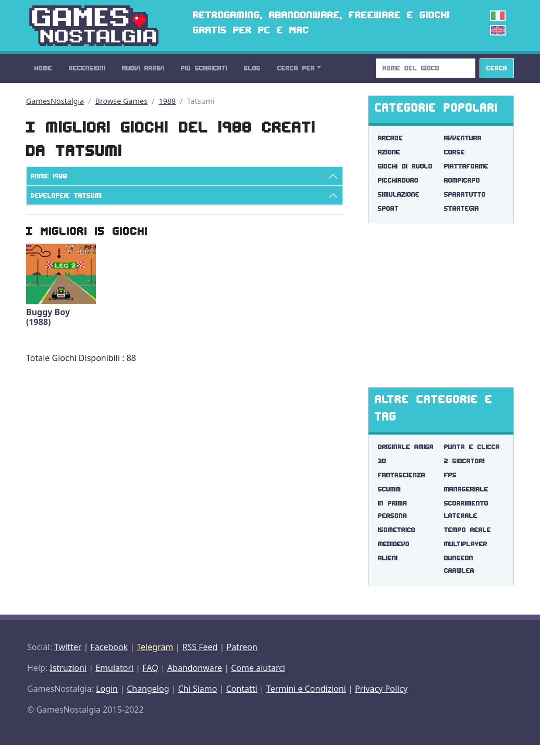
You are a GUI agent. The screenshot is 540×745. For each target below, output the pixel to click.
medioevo (394, 544)
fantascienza (401, 475)
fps (450, 475)
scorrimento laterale (466, 509)
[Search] (425, 68)
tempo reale (467, 530)
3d (382, 461)
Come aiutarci (258, 668)
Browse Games (121, 101)
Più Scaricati (204, 68)
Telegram (155, 647)
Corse (454, 152)
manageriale (466, 489)
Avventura (463, 138)
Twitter (67, 647)
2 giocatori (464, 461)
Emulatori (114, 668)
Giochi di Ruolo (405, 166)
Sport (388, 208)
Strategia (461, 208)
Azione (389, 152)
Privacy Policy (381, 688)
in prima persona (392, 509)
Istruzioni (68, 668)
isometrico (396, 530)
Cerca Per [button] (296, 68)
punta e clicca (472, 447)
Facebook (109, 647)
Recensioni (87, 68)
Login (107, 688)
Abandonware (194, 668)
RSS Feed (199, 647)
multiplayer (465, 544)
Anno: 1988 (49, 176)
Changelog (148, 688)
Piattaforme (466, 166)
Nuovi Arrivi (143, 68)
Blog (252, 68)
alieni (388, 558)
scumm (389, 489)
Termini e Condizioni (306, 688)
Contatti (241, 688)
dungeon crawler (459, 564)
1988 (167, 101)
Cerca (496, 68)
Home (43, 68)
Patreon (242, 647)
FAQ (150, 668)
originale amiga (406, 447)
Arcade (390, 138)
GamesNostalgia (55, 101)
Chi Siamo (197, 688)
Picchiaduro (398, 180)
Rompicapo (462, 180)
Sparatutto (465, 194)
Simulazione (399, 194)
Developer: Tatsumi (66, 195)
